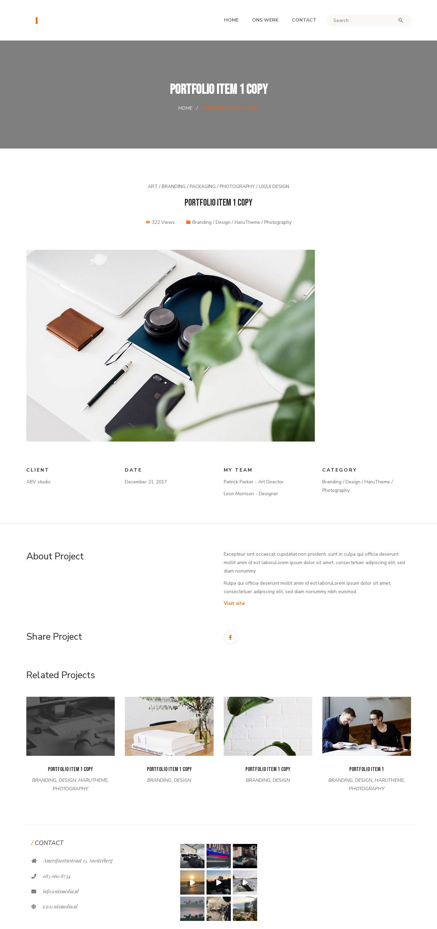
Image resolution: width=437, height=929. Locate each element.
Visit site (234, 603)
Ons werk (265, 20)
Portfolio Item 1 (367, 769)
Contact (304, 20)
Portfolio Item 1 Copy (70, 769)
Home (231, 20)
